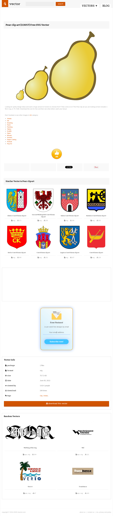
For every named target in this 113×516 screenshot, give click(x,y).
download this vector (56, 403)
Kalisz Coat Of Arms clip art (70, 215)
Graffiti (9, 131)
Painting (9, 127)
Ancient (9, 137)
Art (31, 115)
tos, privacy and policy (103, 512)
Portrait (9, 141)
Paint (9, 125)
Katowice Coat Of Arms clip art (96, 215)
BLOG (106, 5)
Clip (41, 396)
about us (82, 512)
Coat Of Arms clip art (43, 252)
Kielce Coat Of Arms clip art (17, 252)
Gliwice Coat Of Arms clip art (16, 215)
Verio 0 (30, 486)
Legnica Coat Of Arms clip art (69, 252)
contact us (90, 512)
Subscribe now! (56, 342)
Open (9, 133)
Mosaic (9, 135)
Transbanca (83, 486)
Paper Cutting (11, 139)
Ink (8, 121)
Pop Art (9, 144)
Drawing (10, 123)
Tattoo (9, 129)
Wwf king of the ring (30, 448)
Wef (83, 448)
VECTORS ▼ (90, 5)
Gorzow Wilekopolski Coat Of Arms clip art (43, 216)
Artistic (9, 118)
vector (14, 4)
